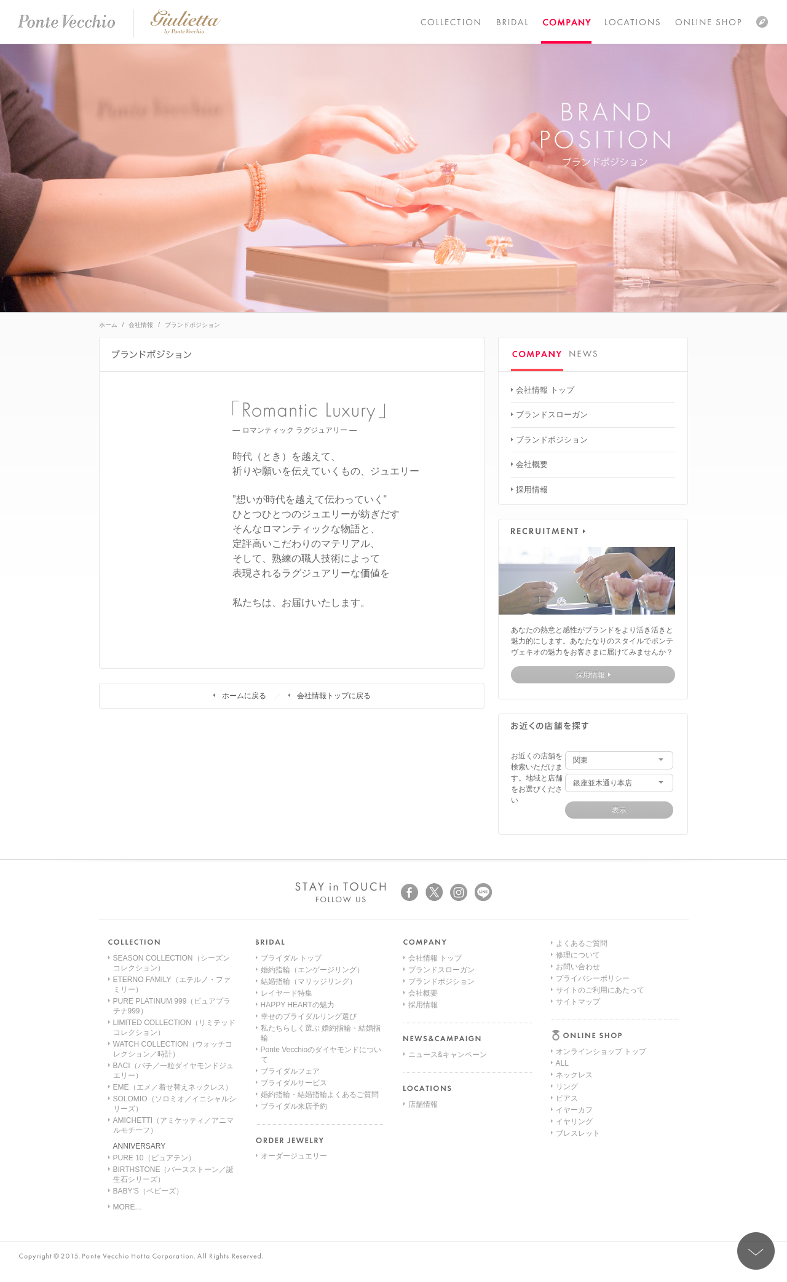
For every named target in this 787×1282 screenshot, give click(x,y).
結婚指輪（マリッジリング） (309, 981)
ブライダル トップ (291, 958)
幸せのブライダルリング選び (309, 1016)
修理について (578, 1086)
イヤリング (574, 1028)
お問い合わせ (578, 1098)
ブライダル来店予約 (294, 1106)
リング (567, 993)
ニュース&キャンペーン (447, 1054)
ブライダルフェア (290, 1071)
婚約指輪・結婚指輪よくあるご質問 (320, 1094)
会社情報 (141, 324)
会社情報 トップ (545, 390)
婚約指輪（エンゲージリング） (312, 969)
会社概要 (532, 464)
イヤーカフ (574, 1016)
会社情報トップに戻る (334, 695)
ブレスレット (578, 1040)
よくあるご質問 (581, 1075)
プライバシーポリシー (593, 1110)
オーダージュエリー (294, 1156)
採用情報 (532, 489)
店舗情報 (423, 1104)
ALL (562, 969)
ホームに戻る (244, 695)
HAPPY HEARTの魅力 (297, 1005)
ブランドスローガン (552, 414)
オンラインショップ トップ (601, 958)
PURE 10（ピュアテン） (154, 1158)
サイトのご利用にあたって (600, 1121)
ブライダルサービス (294, 1083)
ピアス (567, 1005)
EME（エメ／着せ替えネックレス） (172, 1087)
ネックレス (574, 981)
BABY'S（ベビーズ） (148, 1191)
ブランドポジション (552, 439)
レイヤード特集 (286, 993)
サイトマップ (578, 1133)
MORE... (127, 1207)
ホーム (108, 324)
